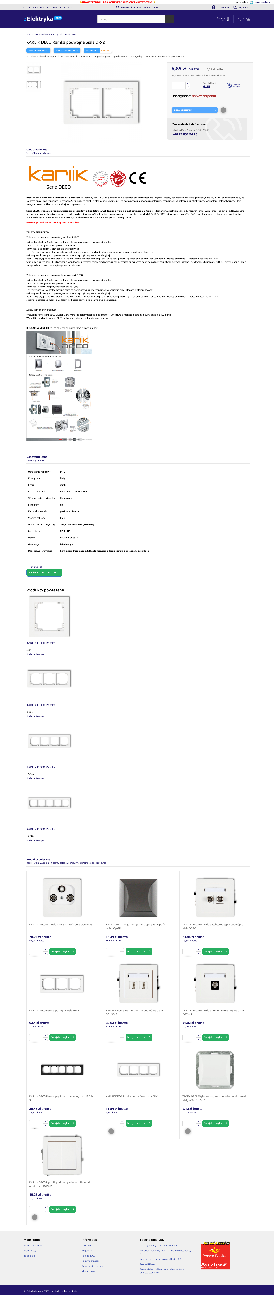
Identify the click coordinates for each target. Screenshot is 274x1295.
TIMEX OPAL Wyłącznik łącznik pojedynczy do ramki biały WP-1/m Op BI (214, 1098)
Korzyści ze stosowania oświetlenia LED (160, 1259)
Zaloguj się (29, 1255)
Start (29, 34)
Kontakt (68, 7)
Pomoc (54, 7)
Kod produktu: (35, 50)
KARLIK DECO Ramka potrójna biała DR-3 (54, 1010)
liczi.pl (75, 1291)
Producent (91, 50)
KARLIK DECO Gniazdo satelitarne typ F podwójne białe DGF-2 (212, 926)
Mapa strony (88, 1271)
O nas (24, 7)
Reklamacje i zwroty (92, 1266)
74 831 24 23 (151, 7)
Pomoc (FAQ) (88, 1255)
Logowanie (220, 7)
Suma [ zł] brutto (210, 83)
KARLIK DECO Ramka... (42, 643)
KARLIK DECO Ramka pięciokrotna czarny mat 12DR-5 (61, 1098)
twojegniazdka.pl (262, 2)
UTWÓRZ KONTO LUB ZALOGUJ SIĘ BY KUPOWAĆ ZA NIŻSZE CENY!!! (117, 2)
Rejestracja (241, 7)
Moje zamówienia (33, 1245)
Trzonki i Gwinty (148, 1264)
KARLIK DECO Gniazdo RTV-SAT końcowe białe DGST (61, 924)
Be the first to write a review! (44, 572)
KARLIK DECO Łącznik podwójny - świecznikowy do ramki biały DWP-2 (60, 1184)
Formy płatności (90, 1260)
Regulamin (38, 7)
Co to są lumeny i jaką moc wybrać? (158, 1245)
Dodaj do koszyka (62, 951)
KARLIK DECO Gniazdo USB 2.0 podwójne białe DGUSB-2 (134, 1012)
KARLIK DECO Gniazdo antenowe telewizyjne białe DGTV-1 (213, 1012)
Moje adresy (30, 1250)
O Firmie (86, 1245)
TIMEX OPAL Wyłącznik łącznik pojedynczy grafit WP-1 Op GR (135, 926)
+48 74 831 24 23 (184, 134)
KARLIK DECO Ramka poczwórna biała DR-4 (132, 1096)
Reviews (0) (36, 566)
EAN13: (59, 50)
